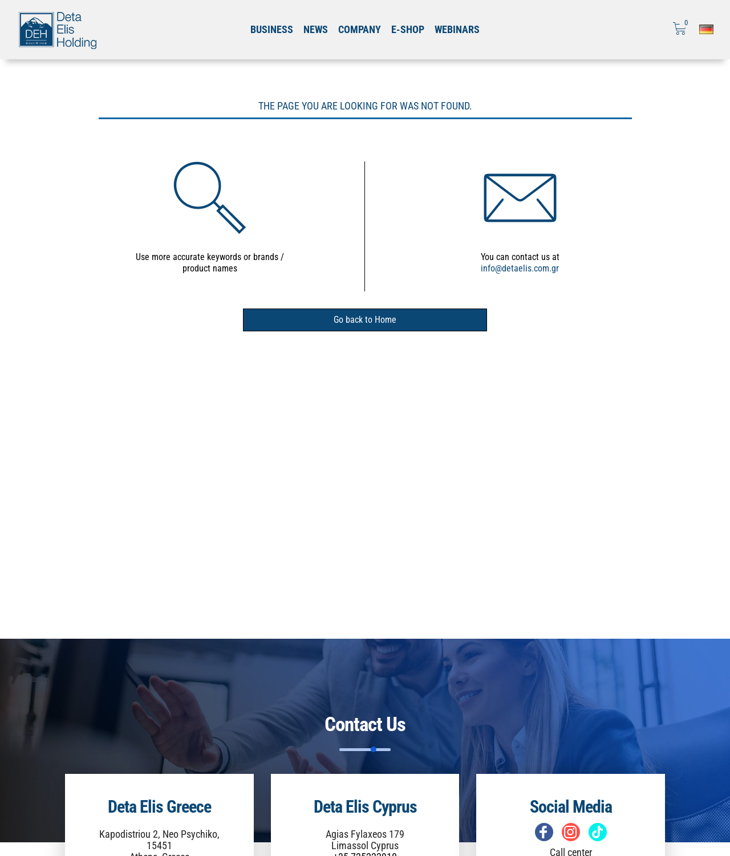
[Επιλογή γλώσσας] (706, 29)
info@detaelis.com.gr (520, 268)
